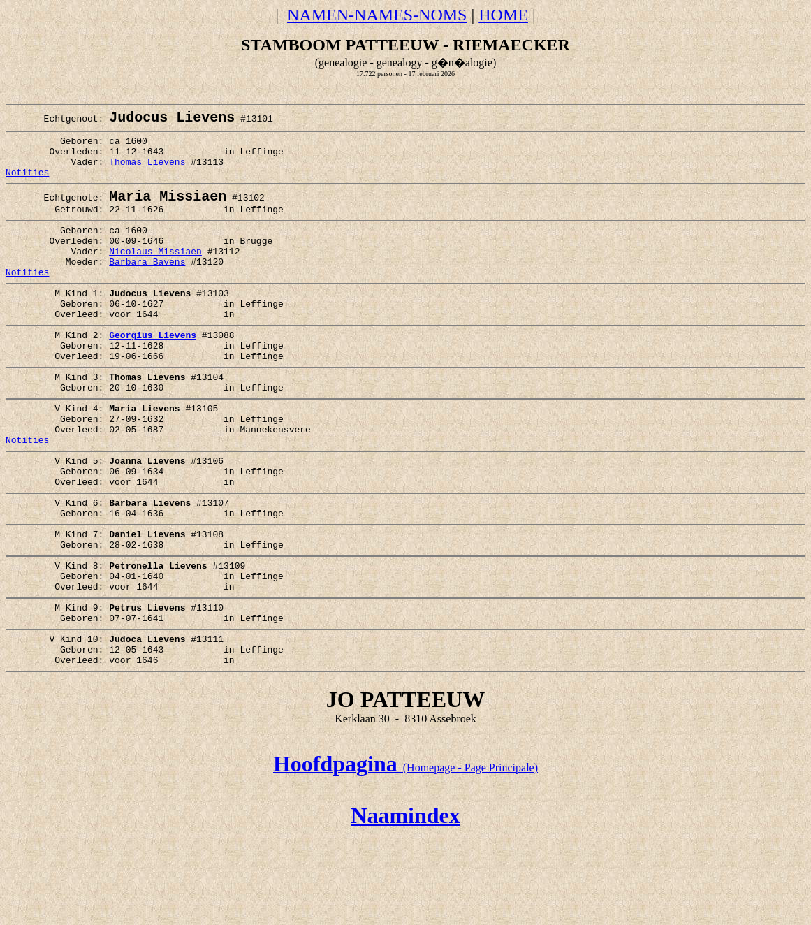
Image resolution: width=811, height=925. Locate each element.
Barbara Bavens (147, 288)
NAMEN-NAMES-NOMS (377, 15)
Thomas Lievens (147, 172)
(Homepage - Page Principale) (405, 855)
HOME (503, 15)
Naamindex (405, 902)
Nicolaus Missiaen (155, 275)
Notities (27, 185)
